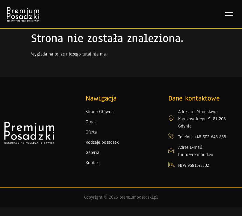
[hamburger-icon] (229, 14)
